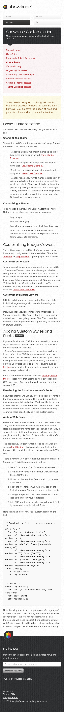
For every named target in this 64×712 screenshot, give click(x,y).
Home (8, 16)
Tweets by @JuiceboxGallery (17, 678)
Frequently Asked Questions (20, 58)
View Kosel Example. (32, 173)
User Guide (11, 54)
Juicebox (7, 256)
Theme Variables (14, 86)
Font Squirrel (17, 447)
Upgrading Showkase (16, 70)
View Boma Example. (32, 165)
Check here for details (24, 289)
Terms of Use (9, 694)
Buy (37, 22)
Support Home (13, 50)
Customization (13, 62)
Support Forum (10, 697)
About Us (7, 691)
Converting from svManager (20, 74)
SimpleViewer (22, 256)
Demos (39, 16)
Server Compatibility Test (18, 78)
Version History (13, 66)
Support (9, 22)
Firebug (7, 367)
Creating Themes (14, 82)
